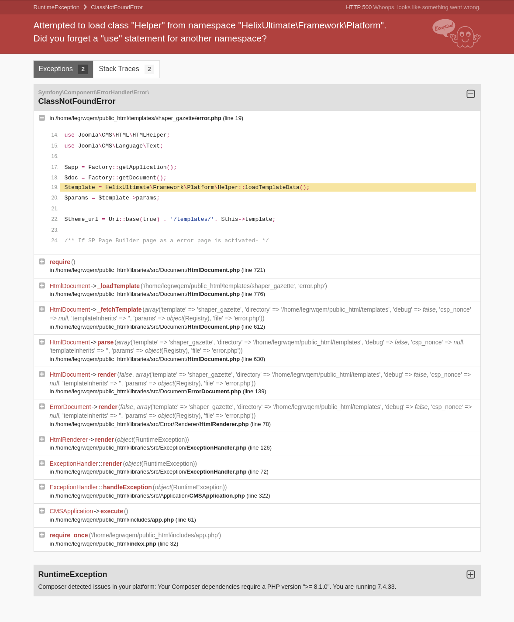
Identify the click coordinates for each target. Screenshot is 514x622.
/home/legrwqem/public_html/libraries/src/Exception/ (151, 447)
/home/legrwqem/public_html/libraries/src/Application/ (150, 495)
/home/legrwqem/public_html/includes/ (115, 519)
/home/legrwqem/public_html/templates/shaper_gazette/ (139, 118)
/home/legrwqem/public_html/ (106, 543)
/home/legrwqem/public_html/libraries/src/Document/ (148, 270)
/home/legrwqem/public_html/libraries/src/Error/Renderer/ (152, 424)
